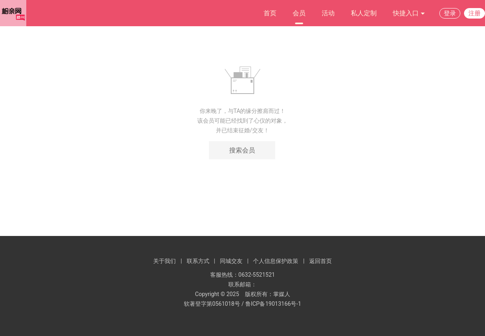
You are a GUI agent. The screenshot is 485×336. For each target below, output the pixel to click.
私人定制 (364, 13)
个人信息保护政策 (275, 261)
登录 (450, 13)
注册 (474, 13)
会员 (299, 13)
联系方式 (198, 261)
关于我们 (164, 261)
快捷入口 (409, 13)
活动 (328, 13)
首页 (270, 13)
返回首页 (320, 261)
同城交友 (231, 261)
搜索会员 (242, 150)
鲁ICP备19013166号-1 (273, 304)
